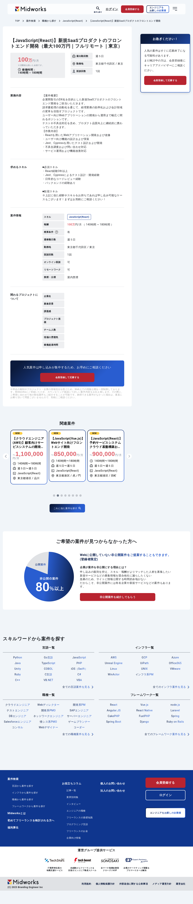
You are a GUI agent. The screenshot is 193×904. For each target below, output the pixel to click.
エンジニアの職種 (76, 824)
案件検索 (13, 792)
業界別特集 (72, 810)
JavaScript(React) (79, 217)
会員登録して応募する (67, 390)
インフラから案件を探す (25, 806)
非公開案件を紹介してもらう (118, 610)
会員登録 (132, 9)
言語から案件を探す (23, 799)
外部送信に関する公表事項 (133, 897)
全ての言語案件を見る (76, 700)
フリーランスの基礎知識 (80, 831)
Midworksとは (17, 826)
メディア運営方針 (161, 897)
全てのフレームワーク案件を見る (165, 747)
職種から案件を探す (23, 813)
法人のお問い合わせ (112, 804)
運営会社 (180, 897)
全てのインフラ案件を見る (169, 700)
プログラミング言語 (77, 837)
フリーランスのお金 (77, 844)
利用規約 (86, 897)
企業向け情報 (74, 851)
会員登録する (165, 796)
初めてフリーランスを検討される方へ (31, 833)
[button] (54, 509)
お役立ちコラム (71, 796)
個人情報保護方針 (105, 897)
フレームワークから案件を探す (28, 819)
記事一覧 (71, 803)
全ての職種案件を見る (76, 747)
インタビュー (74, 817)
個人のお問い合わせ (112, 796)
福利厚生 (13, 840)
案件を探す (98, 12)
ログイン (112, 9)
